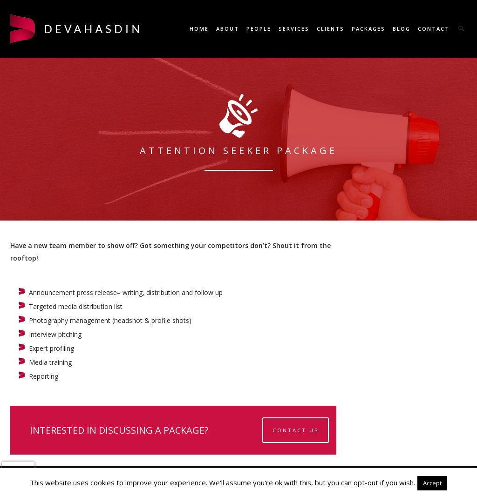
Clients (330, 28)
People (258, 28)
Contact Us (296, 430)
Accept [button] (432, 483)
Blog (401, 28)
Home (199, 28)
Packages (368, 28)
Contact (434, 28)
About (227, 28)
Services (294, 28)
